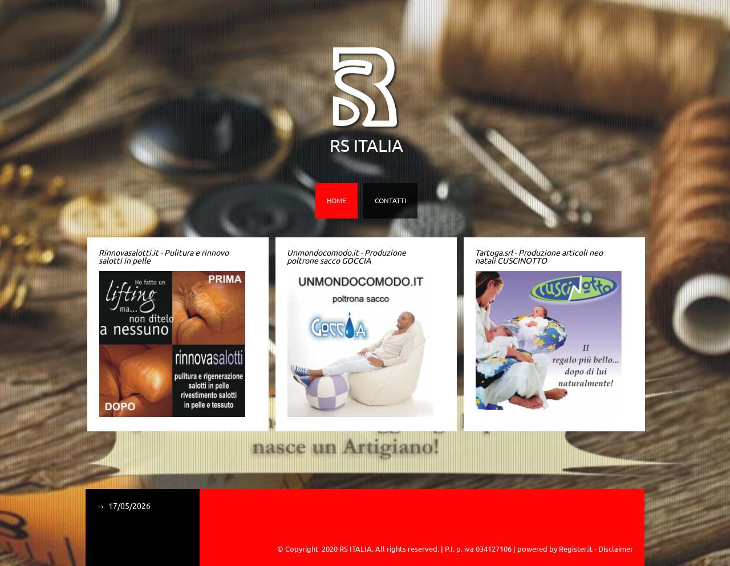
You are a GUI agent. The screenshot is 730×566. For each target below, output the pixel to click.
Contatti (390, 200)
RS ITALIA (366, 145)
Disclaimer (615, 549)
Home (336, 200)
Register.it (576, 549)
